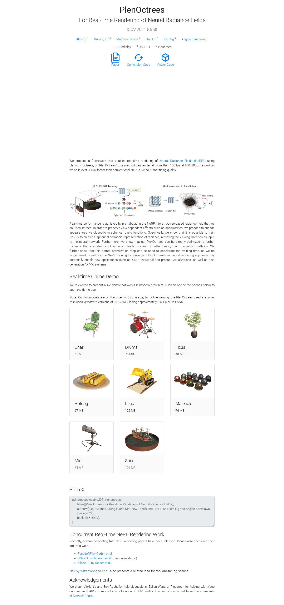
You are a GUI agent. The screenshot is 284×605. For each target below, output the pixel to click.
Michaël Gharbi (83, 596)
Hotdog (81, 403)
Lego (129, 403)
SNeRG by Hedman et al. (95, 558)
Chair (79, 347)
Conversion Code (138, 60)
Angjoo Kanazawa (194, 39)
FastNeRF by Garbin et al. (95, 554)
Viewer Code (165, 60)
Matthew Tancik (127, 39)
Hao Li (150, 39)
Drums (131, 347)
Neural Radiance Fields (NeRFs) (183, 161)
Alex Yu (81, 39)
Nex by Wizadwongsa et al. (89, 571)
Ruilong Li (100, 39)
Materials (184, 403)
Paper (115, 60)
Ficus (180, 347)
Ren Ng (169, 39)
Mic (78, 460)
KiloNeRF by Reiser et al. (94, 563)
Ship (129, 460)
